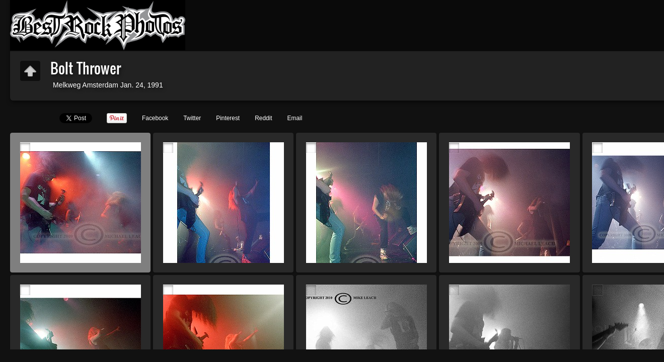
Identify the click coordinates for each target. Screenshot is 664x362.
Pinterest (228, 118)
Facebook (155, 118)
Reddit (263, 118)
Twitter (192, 118)
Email (295, 118)
